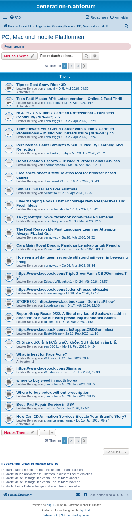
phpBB (51, 505)
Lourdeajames (54, 305)
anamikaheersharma (58, 420)
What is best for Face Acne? (41, 354)
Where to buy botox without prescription (52, 392)
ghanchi (49, 88)
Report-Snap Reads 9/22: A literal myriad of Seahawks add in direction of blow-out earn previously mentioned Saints (71, 315)
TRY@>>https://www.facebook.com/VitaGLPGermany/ (64, 217)
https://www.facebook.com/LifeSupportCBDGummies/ (64, 329)
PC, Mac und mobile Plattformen (42, 37)
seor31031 (51, 346)
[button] (84, 66)
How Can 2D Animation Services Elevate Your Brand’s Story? (71, 416)
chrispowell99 (53, 181)
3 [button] (77, 66)
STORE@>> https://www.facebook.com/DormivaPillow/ (65, 301)
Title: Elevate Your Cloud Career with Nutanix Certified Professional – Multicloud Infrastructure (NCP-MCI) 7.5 (65, 131)
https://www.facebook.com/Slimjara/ (48, 368)
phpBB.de (85, 510)
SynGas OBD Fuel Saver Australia (46, 189)
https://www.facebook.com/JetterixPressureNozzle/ (62, 289)
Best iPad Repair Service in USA (45, 404)
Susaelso (50, 193)
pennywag (51, 237)
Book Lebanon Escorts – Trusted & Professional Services (68, 161)
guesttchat (51, 384)
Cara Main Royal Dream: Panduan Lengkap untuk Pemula (68, 245)
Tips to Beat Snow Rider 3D (41, 85)
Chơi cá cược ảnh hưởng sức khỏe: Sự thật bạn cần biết (66, 342)
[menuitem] (15, 17)
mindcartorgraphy (56, 153)
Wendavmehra (54, 372)
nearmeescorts (54, 165)
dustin (48, 408)
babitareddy (52, 102)
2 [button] (71, 66)
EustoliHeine (53, 333)
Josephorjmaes (54, 221)
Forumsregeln (14, 46)
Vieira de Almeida (56, 249)
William (49, 358)
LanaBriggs (52, 121)
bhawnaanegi (53, 293)
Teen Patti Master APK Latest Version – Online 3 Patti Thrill (69, 99)
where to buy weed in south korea (46, 380)
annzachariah (53, 209)
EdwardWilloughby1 (58, 281)
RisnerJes (51, 321)
